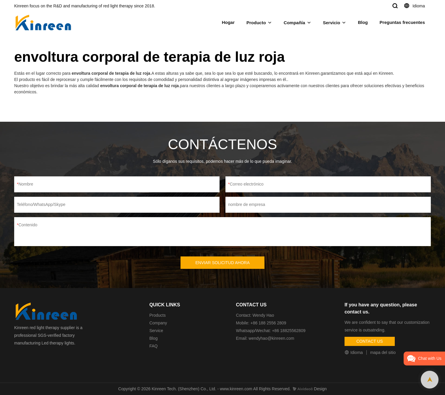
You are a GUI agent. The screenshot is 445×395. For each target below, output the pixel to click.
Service (156, 330)
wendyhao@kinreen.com (271, 338)
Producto (256, 22)
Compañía (294, 22)
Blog (363, 22)
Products (157, 315)
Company (158, 323)
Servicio (331, 22)
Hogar (228, 22)
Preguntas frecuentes (402, 22)
